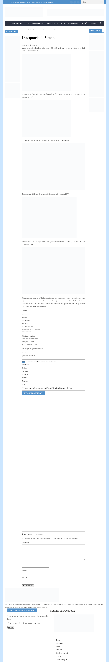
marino (43, 362)
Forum (93, 23)
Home (23, 30)
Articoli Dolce (18, 23)
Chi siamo (59, 643)
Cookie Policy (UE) (62, 660)
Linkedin (25, 374)
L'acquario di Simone (63, 388)
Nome (24, 563)
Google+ (25, 371)
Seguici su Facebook (62, 610)
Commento (25, 542)
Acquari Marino (40, 30)
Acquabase (73, 23)
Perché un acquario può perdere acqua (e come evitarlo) (24, 2)
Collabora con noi (62, 653)
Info (9, 28)
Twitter (24, 368)
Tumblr (24, 378)
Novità (84, 23)
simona (54, 362)
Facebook (25, 364)
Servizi (58, 646)
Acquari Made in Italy (55, 23)
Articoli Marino (35, 23)
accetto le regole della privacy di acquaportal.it (25, 623)
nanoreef (49, 362)
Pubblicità (59, 650)
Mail (23, 384)
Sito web (24, 578)
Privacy (58, 656)
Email (24, 570)
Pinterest (25, 381)
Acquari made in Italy (32, 362)
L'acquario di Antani (37, 388)
